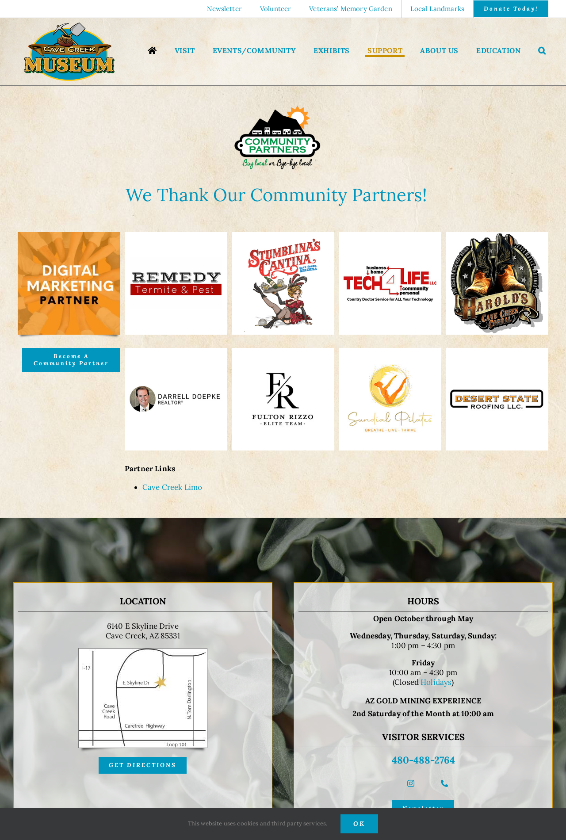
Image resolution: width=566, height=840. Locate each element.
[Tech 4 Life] (390, 236)
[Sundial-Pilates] (390, 351)
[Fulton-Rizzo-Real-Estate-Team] (283, 351)
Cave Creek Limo (172, 487)
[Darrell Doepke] (176, 351)
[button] (542, 51)
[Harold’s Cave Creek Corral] (497, 236)
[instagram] (410, 783)
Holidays (436, 682)
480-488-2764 (423, 760)
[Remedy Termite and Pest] (176, 236)
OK (359, 824)
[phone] (444, 783)
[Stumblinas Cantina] (283, 236)
